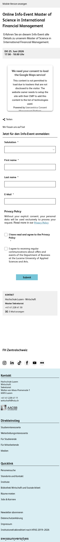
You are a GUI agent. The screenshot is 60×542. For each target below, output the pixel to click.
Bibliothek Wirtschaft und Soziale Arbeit (20, 487)
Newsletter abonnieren (12, 512)
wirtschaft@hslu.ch (10, 400)
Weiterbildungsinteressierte (14, 433)
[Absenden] (27, 277)
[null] (30, 142)
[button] (30, 226)
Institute (5, 482)
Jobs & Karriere (8, 499)
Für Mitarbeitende (10, 444)
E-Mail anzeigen (16, 311)
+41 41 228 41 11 (9, 398)
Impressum (6, 524)
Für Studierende (8, 439)
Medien (4, 450)
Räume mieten (8, 493)
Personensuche (8, 470)
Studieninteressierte (11, 427)
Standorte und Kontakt (12, 476)
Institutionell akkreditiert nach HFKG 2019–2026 (25, 529)
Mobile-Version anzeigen (15, 3)
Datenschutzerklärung (12, 518)
